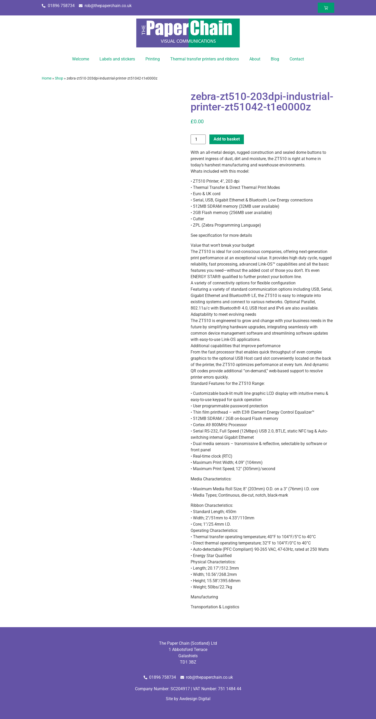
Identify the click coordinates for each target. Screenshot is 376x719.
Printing (152, 59)
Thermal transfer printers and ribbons (204, 59)
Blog (275, 59)
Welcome (80, 59)
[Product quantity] (198, 139)
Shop (59, 78)
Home (46, 78)
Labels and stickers (117, 59)
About (254, 59)
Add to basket (227, 139)
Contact (297, 59)
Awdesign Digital (194, 698)
